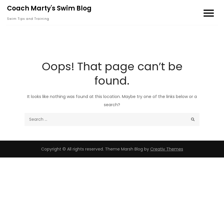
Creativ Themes (166, 149)
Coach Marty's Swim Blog (49, 8)
